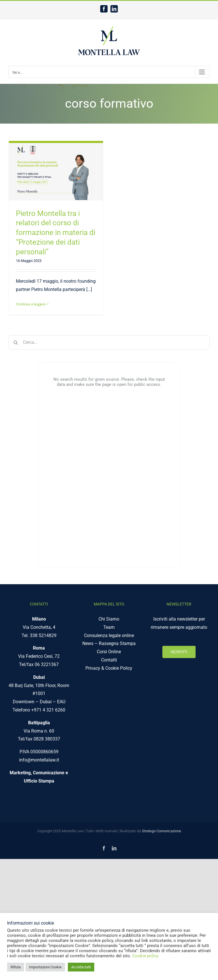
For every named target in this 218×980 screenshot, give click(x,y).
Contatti (109, 660)
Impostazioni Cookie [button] (45, 967)
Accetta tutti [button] (81, 967)
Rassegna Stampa (117, 643)
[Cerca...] (109, 342)
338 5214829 (43, 635)
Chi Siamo (108, 619)
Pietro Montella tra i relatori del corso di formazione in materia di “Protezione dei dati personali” (55, 232)
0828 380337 (46, 739)
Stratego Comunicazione (161, 831)
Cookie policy (145, 955)
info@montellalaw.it (39, 760)
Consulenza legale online (109, 635)
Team (109, 627)
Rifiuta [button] (16, 967)
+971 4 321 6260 (48, 710)
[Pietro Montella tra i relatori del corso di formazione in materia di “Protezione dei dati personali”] (56, 170)
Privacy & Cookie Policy (108, 668)
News (87, 643)
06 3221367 (47, 664)
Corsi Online (109, 651)
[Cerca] (16, 342)
